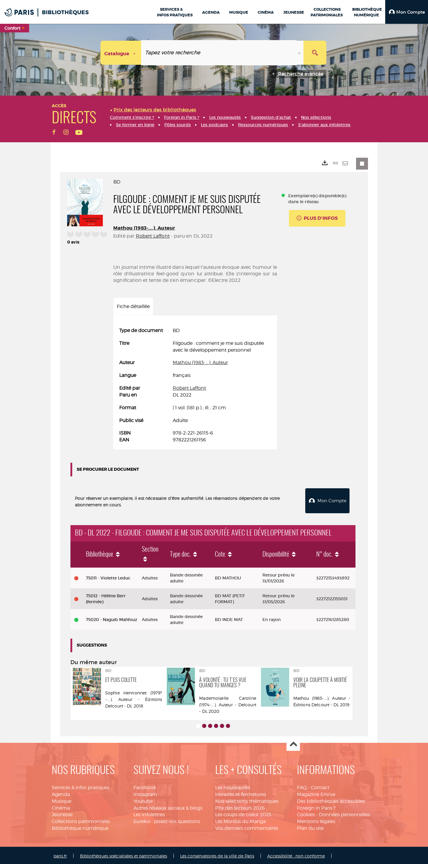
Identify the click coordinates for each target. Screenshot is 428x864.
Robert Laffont (153, 236)
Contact (320, 786)
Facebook (144, 786)
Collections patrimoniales (81, 820)
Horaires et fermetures (240, 793)
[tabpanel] (195, 385)
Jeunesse (62, 813)
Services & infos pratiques (80, 786)
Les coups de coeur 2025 (243, 813)
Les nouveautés (232, 786)
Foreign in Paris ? (316, 806)
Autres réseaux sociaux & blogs (167, 806)
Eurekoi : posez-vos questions (166, 820)
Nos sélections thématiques (246, 800)
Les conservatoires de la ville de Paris (217, 854)
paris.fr (60, 854)
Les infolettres (149, 813)
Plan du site (310, 827)
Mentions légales (316, 820)
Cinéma (61, 806)
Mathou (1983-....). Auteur (144, 228)
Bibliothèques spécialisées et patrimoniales (123, 854)
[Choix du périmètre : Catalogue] (120, 52)
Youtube (143, 800)
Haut (293, 743)
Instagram (145, 793)
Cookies (306, 813)
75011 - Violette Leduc (108, 576)
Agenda (61, 793)
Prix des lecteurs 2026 (240, 806)
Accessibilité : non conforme (296, 854)
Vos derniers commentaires (246, 827)
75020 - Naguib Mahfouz (111, 618)
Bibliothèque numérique (80, 827)
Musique (61, 800)
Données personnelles (344, 813)
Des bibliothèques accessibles (331, 800)
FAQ (302, 786)
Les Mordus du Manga (240, 820)
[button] (406, 12)
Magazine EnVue (316, 793)
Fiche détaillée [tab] (133, 306)
